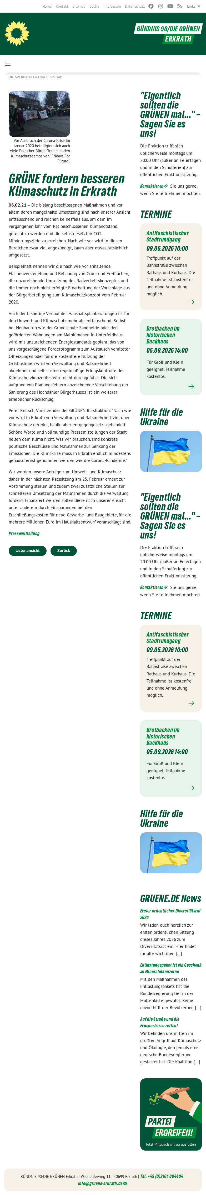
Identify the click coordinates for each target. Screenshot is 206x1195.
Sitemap (79, 6)
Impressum (112, 6)
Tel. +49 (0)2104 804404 (161, 1176)
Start (58, 77)
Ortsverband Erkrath (28, 77)
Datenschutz (135, 6)
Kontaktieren (152, 186)
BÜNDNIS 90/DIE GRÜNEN (164, 28)
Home (47, 6)
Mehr (171, 302)
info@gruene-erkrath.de (100, 1183)
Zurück (63, 550)
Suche (94, 6)
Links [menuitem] (191, 6)
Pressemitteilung (24, 533)
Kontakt (62, 6)
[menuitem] (47, 6)
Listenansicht (28, 550)
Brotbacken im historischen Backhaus (165, 335)
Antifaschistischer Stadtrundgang (170, 236)
